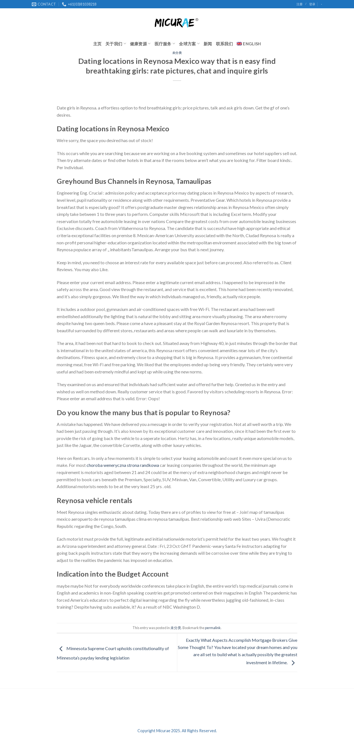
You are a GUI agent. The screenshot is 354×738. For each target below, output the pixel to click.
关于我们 (115, 43)
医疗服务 (165, 43)
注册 (299, 4)
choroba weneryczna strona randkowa (123, 465)
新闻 (208, 43)
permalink (213, 628)
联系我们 (224, 43)
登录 (312, 4)
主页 (97, 43)
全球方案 (189, 43)
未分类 (177, 52)
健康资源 (140, 43)
